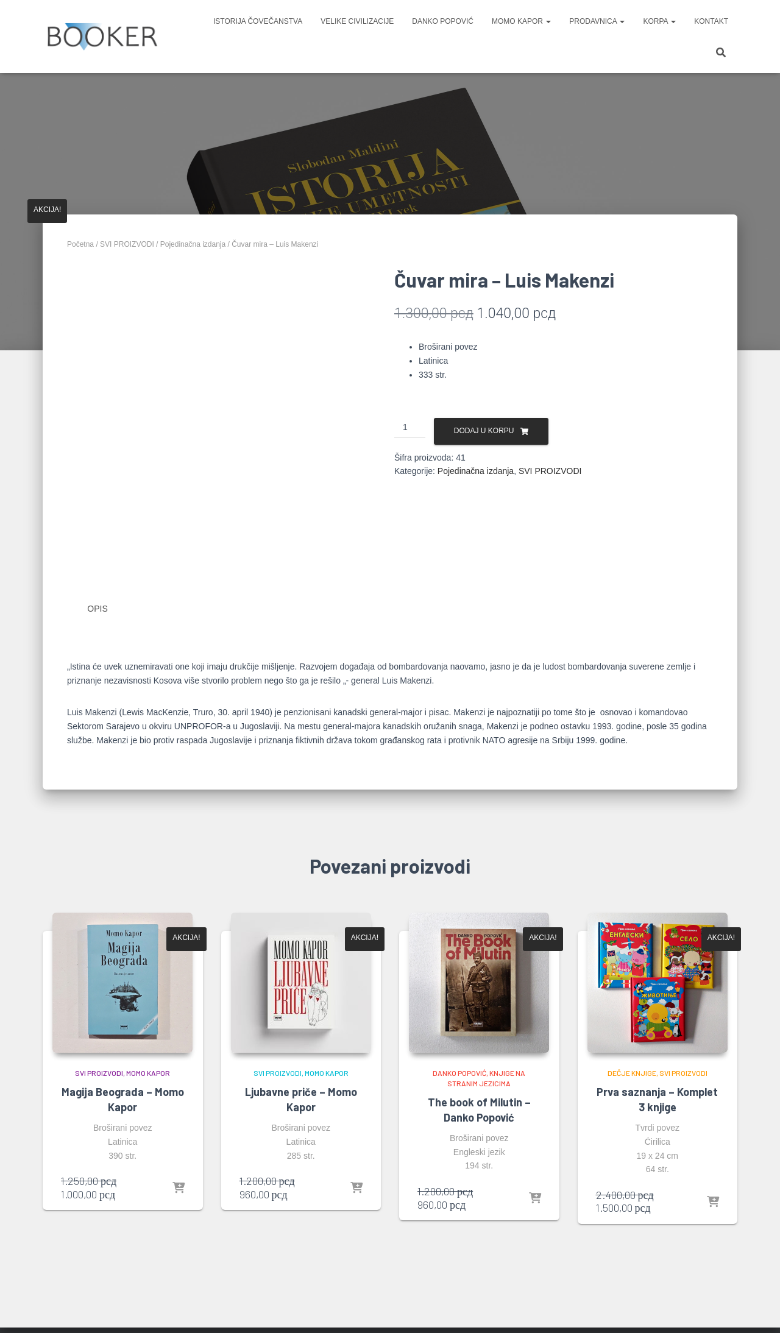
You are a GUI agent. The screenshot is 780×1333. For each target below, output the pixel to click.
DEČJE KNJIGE (632, 1073)
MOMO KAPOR (521, 21)
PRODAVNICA (597, 21)
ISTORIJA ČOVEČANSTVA (257, 21)
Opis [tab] (97, 608)
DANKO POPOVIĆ (442, 21)
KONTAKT (711, 21)
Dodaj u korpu (484, 430)
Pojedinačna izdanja (192, 244)
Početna (80, 244)
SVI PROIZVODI (127, 244)
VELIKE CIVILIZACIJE (357, 21)
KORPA (659, 21)
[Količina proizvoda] (409, 427)
